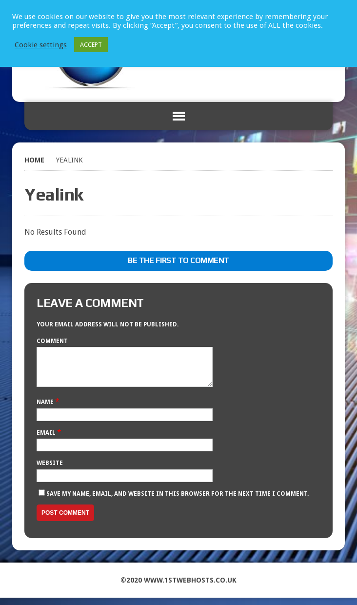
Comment (52, 341)
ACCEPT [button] (91, 44)
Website (50, 470)
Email (47, 440)
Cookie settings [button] (41, 44)
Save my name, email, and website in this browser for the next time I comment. (177, 501)
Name (46, 409)
